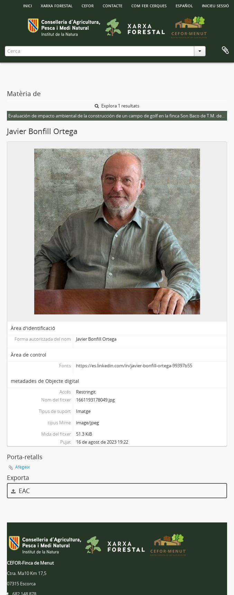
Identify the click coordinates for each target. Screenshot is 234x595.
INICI (27, 5)
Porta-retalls (225, 50)
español (184, 5)
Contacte (112, 5)
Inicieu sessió (215, 5)
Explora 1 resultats (117, 106)
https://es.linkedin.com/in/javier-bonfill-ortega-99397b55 (134, 365)
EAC (20, 491)
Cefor (88, 5)
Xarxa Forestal (57, 5)
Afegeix (22, 467)
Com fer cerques (149, 5)
